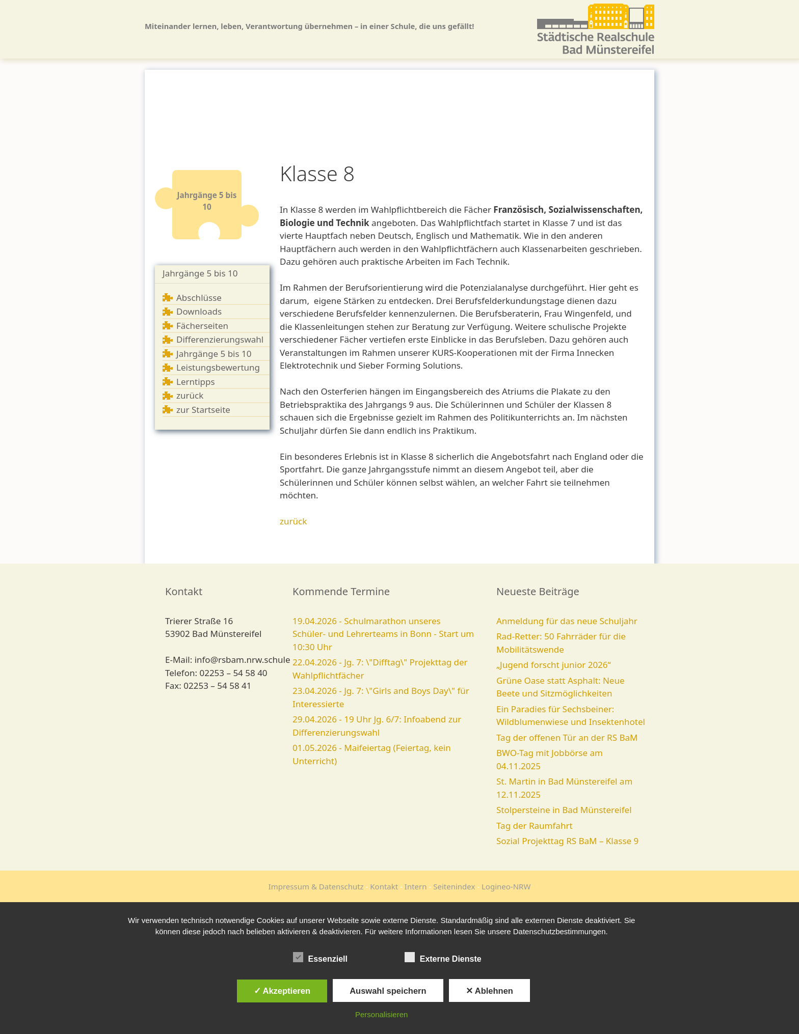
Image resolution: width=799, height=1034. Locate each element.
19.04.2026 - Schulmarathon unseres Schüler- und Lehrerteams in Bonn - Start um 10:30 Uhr (383, 634)
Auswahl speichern (388, 990)
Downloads (199, 311)
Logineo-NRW (506, 886)
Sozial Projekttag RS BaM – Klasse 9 (567, 841)
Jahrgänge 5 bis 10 (200, 273)
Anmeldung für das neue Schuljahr (566, 621)
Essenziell (320, 957)
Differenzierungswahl (219, 339)
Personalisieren (381, 1014)
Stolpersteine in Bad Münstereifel (564, 810)
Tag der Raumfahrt (534, 825)
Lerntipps (195, 381)
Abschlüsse (199, 297)
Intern (416, 886)
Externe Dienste (443, 957)
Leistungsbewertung (218, 367)
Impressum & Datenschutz (316, 886)
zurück (189, 395)
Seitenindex (454, 886)
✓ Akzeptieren (282, 990)
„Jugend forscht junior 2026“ (553, 664)
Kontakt (384, 886)
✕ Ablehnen (489, 990)
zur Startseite (203, 409)
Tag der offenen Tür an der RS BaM (566, 737)
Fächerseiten (202, 325)
